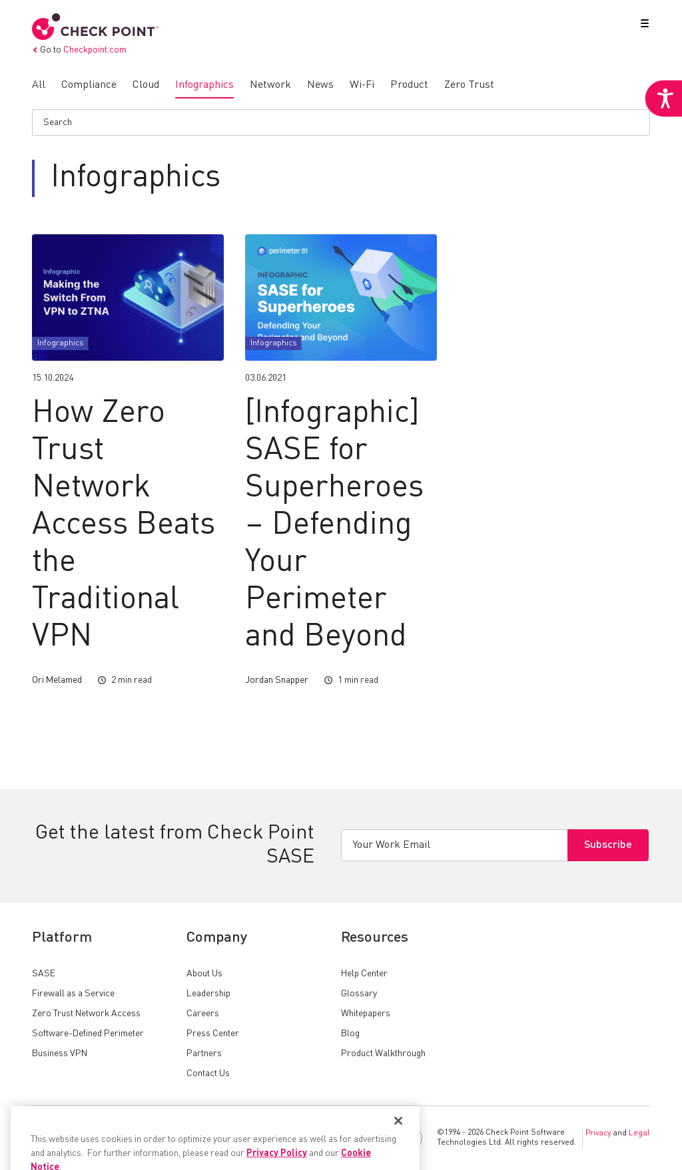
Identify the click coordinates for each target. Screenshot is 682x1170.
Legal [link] (639, 1133)
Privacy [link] (598, 1133)
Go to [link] (79, 50)
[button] (642, 26)
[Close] (398, 1144)
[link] (663, 98)
